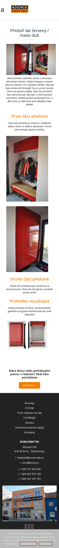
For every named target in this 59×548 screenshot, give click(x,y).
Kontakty (29, 432)
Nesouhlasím (28, 543)
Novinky (29, 403)
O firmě (29, 408)
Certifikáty (29, 417)
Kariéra (29, 422)
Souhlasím (45, 543)
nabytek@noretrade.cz (30, 457)
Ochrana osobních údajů (29, 427)
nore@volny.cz (30, 462)
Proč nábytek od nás (29, 413)
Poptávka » (29, 385)
